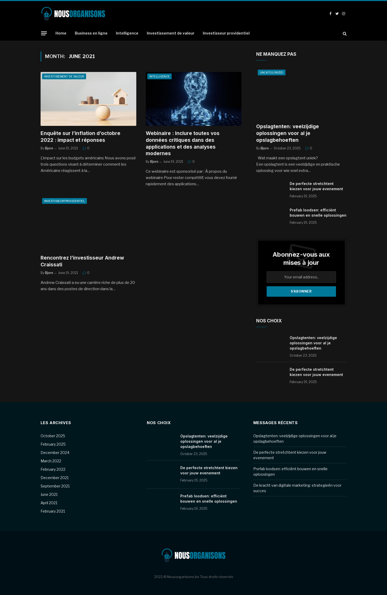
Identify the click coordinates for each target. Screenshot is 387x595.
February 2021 (53, 511)
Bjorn (49, 148)
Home (60, 33)
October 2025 (53, 436)
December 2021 (55, 477)
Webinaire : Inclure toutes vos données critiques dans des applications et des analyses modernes (183, 143)
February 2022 (53, 469)
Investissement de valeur (170, 33)
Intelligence (127, 33)
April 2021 (49, 503)
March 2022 (51, 461)
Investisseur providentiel (226, 33)
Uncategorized (272, 72)
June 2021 (49, 494)
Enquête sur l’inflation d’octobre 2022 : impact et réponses (80, 136)
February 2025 (53, 444)
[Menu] (44, 33)
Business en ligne (91, 33)
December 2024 (55, 452)
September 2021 (55, 486)
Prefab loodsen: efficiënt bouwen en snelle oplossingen (318, 212)
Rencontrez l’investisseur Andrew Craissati (82, 261)
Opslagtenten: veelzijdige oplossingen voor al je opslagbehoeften (287, 133)
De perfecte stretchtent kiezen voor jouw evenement (316, 186)
